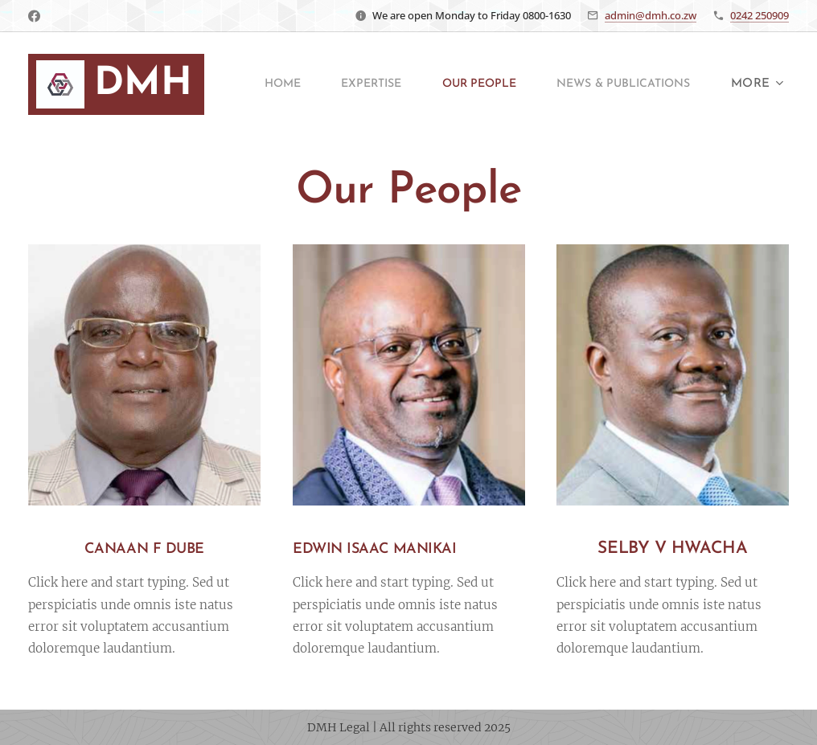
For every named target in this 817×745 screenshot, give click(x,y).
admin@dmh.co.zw (650, 15)
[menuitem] (441, 84)
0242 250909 (759, 15)
